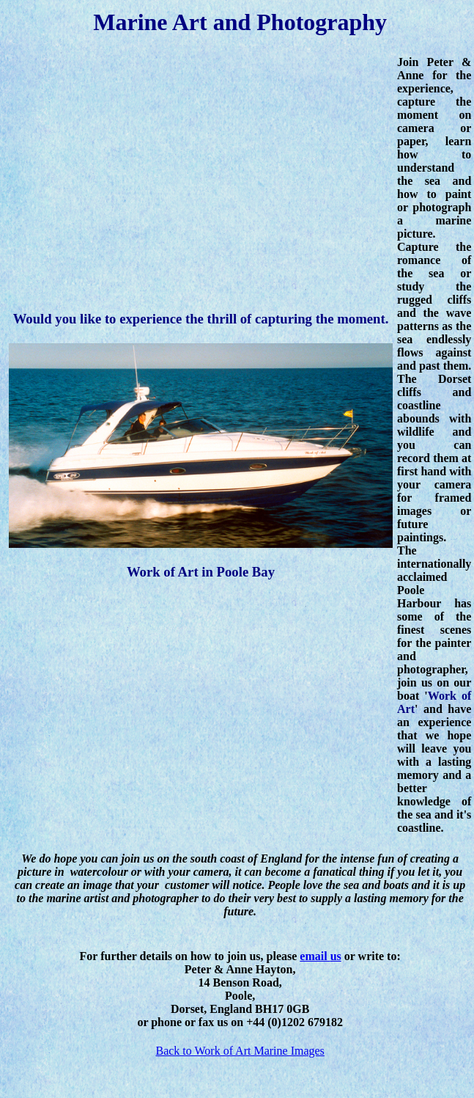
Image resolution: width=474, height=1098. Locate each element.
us (335, 956)
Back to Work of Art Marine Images (239, 1050)
